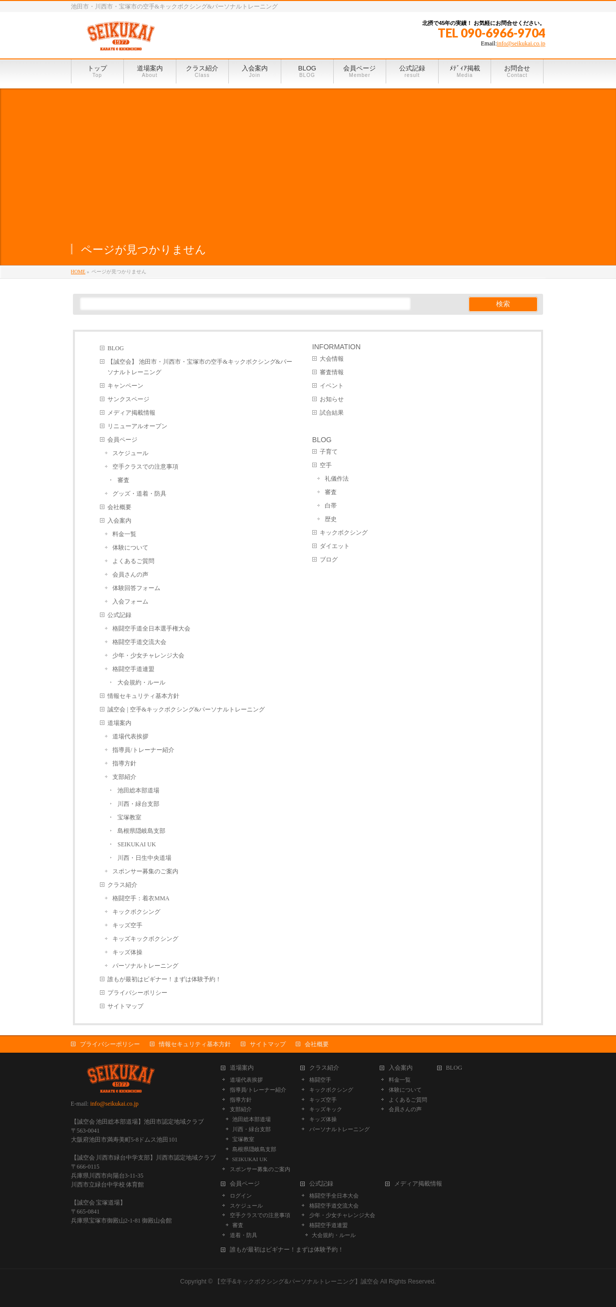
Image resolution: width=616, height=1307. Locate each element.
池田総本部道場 (138, 790)
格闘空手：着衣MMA (140, 898)
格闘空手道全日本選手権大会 (151, 628)
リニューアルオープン (137, 426)
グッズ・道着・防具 (139, 493)
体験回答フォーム (136, 588)
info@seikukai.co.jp (521, 43)
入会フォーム (130, 601)
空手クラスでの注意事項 (145, 466)
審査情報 (332, 372)
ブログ (329, 559)
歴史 (331, 519)
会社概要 (119, 507)
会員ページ (122, 439)
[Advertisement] (308, 158)
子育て (329, 451)
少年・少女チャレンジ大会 (148, 655)
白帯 (331, 505)
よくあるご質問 (133, 561)
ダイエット (335, 546)
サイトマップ (125, 1006)
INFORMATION (336, 347)
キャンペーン (125, 385)
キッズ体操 (127, 952)
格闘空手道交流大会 (139, 642)
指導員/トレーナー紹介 (143, 749)
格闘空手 (320, 1080)
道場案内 (119, 722)
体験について (130, 547)
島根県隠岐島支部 (141, 830)
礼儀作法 (337, 478)
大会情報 (332, 358)
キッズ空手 (127, 925)
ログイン (241, 1196)
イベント (332, 385)
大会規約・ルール (141, 682)
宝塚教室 (129, 817)
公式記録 (119, 615)
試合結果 (332, 412)
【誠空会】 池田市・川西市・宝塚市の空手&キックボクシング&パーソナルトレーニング (199, 367)
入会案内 (119, 520)
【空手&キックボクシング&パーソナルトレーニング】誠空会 (296, 1281)
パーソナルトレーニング (145, 965)
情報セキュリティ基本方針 (143, 695)
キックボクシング (136, 911)
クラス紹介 (122, 884)
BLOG (115, 348)
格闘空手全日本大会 (334, 1196)
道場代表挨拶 (130, 736)
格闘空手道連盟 (133, 668)
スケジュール (130, 453)
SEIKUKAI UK (136, 844)
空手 (326, 465)
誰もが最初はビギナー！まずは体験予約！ (164, 979)
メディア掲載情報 (131, 412)
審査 (123, 480)
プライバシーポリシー (137, 992)
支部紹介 (124, 776)
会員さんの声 (130, 574)
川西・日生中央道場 (144, 857)
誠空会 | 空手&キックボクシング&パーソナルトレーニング (186, 709)
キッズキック (325, 1109)
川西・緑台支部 (138, 803)
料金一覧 (124, 534)
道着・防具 (243, 1235)
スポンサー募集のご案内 (145, 871)
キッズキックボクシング (145, 938)
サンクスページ (128, 399)
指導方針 (124, 763)
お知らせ (332, 399)
